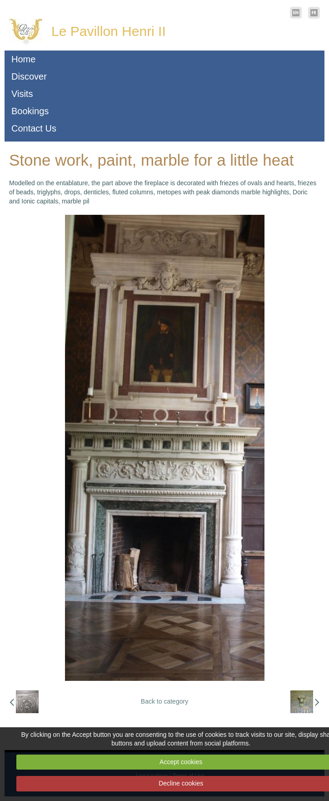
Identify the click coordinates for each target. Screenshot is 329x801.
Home (23, 59)
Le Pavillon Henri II (108, 31)
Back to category (164, 701)
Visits (22, 94)
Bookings (30, 111)
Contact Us (33, 128)
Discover (29, 76)
